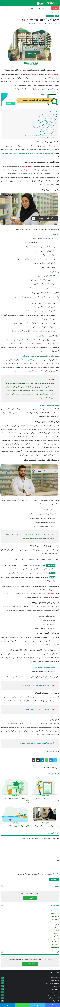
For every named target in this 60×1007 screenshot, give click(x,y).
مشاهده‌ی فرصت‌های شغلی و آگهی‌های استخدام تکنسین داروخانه (39, 135)
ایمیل (57, 867)
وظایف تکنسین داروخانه (50, 119)
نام (57, 860)
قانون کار (55, 925)
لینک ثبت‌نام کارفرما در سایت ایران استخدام (39, 709)
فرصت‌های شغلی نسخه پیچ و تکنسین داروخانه (44, 127)
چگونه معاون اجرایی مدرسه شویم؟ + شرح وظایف (46, 826)
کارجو (53, 12)
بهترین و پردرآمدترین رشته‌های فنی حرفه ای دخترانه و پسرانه (15, 799)
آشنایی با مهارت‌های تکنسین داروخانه (46, 121)
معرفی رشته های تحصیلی (51, 942)
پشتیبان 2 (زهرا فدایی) (52, 23)
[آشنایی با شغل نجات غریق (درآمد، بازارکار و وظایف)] (15, 814)
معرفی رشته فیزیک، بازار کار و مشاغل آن (40, 8)
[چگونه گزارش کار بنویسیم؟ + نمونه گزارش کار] (45, 787)
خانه (57, 12)
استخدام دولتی (54, 911)
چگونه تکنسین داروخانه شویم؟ (48, 123)
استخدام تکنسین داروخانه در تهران (27, 534)
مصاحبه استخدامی (53, 939)
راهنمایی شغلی (54, 916)
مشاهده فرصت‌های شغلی (30, 964)
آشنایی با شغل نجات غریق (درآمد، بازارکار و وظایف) (16, 826)
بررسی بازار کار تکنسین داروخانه (48, 125)
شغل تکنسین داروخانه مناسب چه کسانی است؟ (44, 117)
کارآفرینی (55, 928)
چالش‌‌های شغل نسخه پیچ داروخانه (47, 131)
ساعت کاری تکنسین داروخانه (48, 133)
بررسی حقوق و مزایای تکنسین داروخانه (46, 129)
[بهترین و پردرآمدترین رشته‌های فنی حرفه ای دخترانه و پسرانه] (15, 787)
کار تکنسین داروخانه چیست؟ (48, 115)
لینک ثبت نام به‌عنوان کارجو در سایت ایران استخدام (36, 685)
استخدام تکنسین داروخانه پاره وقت (44, 667)
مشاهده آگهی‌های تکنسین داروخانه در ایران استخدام (36, 743)
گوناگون (56, 936)
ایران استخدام (51, 751)
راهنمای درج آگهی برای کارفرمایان (47, 137)
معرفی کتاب (55, 945)
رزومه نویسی (54, 919)
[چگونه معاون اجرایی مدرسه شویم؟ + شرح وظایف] (45, 814)
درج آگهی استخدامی (30, 898)
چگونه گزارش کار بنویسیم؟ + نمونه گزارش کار (47, 799)
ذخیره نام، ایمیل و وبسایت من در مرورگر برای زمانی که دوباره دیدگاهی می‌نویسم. (37, 874)
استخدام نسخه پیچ (39, 390)
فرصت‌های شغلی (53, 922)
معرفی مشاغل (50, 16)
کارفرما (56, 933)
